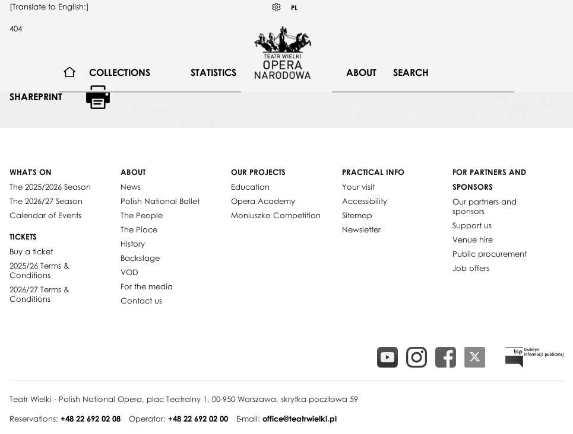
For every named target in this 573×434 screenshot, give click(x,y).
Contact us (141, 300)
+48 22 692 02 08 (91, 418)
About (361, 72)
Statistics (213, 72)
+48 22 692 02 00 (198, 418)
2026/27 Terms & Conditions (39, 294)
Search (411, 72)
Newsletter (361, 229)
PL (294, 7)
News (131, 187)
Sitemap (357, 215)
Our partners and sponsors (484, 206)
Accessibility (364, 201)
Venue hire (472, 239)
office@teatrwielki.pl (299, 418)
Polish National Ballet (160, 201)
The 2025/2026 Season (50, 187)
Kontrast (276, 7)
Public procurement (489, 254)
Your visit (358, 187)
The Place (139, 229)
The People (142, 215)
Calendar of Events (45, 215)
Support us (472, 225)
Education (250, 187)
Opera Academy (263, 201)
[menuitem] (70, 73)
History (133, 243)
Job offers (470, 268)
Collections (119, 72)
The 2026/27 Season (46, 201)
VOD (129, 272)
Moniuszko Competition (276, 215)
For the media (147, 286)
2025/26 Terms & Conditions (39, 270)
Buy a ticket (31, 251)
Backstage (140, 258)
